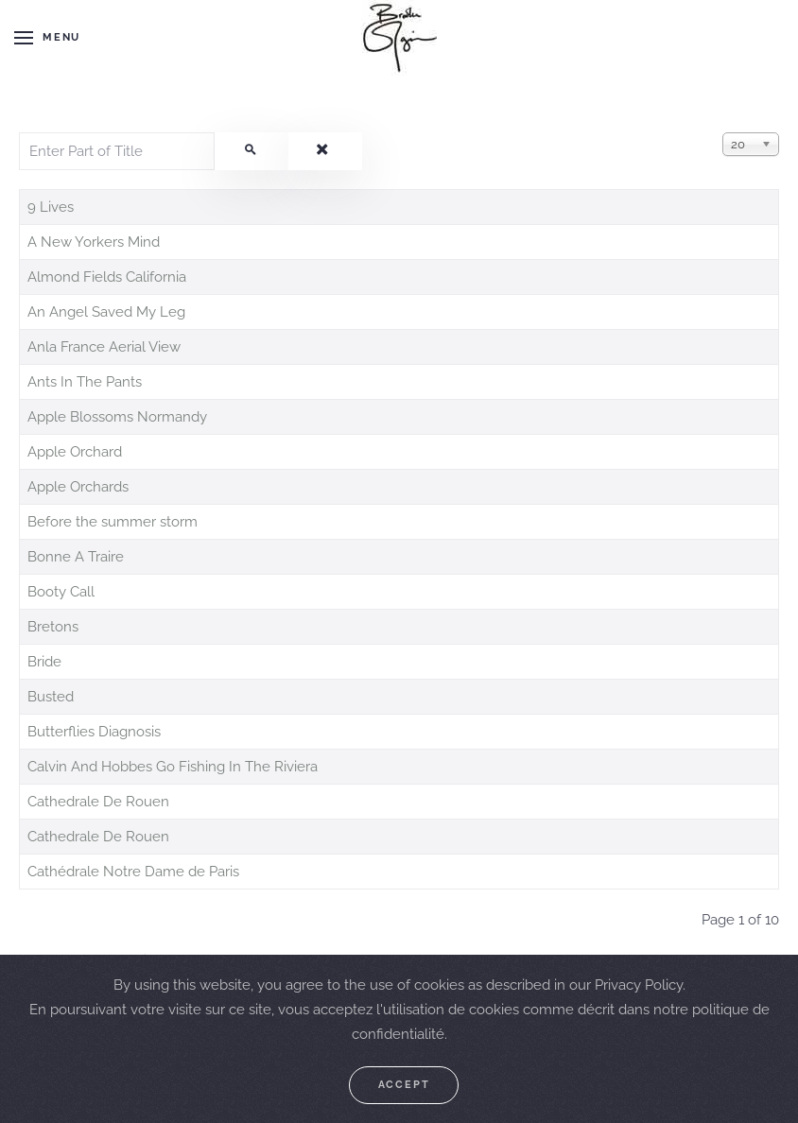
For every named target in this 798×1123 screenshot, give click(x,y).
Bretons (52, 626)
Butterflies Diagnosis (94, 731)
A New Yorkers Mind (93, 242)
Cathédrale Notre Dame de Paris (133, 871)
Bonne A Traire (75, 556)
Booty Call (61, 591)
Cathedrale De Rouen (98, 801)
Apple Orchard (74, 451)
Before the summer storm (112, 521)
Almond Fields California (106, 276)
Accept (404, 1085)
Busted (50, 696)
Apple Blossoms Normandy (117, 416)
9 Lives (50, 207)
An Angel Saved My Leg (106, 311)
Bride (44, 661)
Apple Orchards (78, 486)
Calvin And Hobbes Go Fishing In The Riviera (172, 766)
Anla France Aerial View (104, 346)
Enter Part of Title (19, 132)
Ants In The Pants (84, 381)
